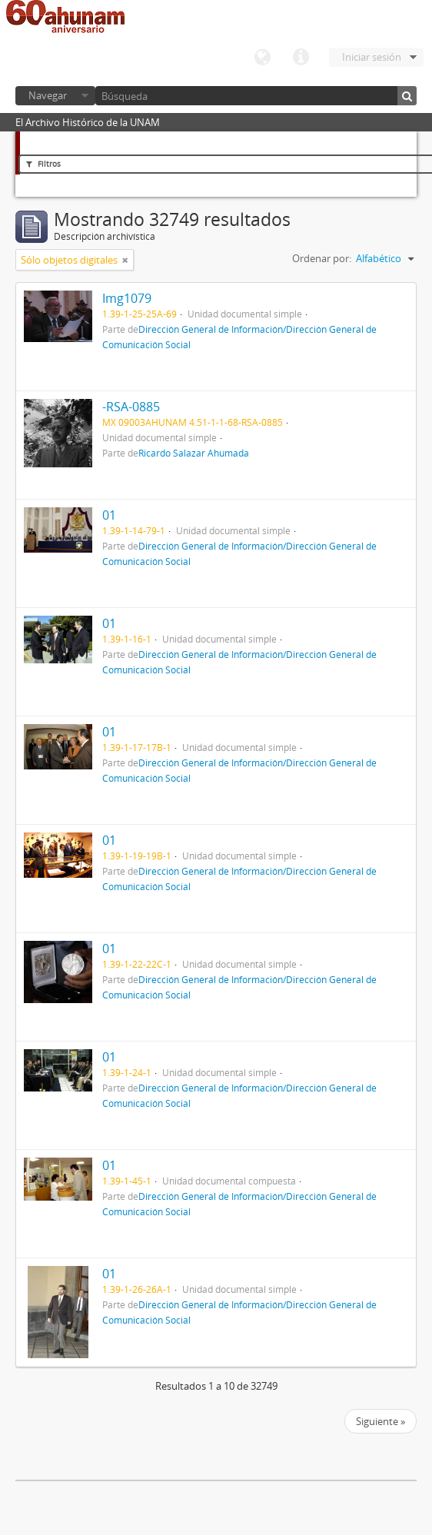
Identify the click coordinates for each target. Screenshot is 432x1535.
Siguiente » (380, 1421)
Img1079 (126, 298)
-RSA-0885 (131, 406)
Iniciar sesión (371, 57)
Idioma (262, 57)
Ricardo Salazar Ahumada (193, 453)
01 (109, 515)
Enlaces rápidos (300, 57)
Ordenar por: (321, 258)
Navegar (47, 95)
